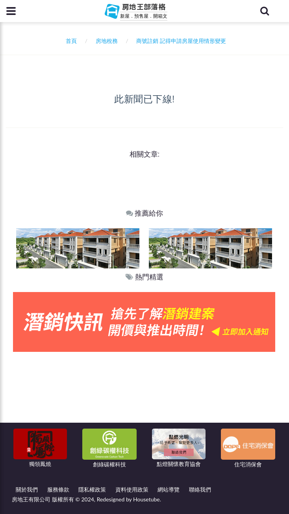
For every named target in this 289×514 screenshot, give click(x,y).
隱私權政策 (92, 489)
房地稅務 (107, 40)
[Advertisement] (144, 411)
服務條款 (58, 489)
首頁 (70, 40)
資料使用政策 (131, 489)
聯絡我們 (200, 489)
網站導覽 (168, 489)
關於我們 (27, 489)
